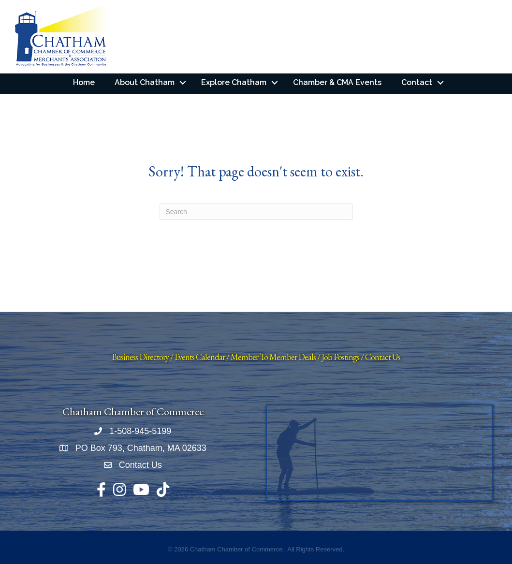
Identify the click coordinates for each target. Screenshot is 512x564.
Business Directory (140, 356)
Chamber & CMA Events (337, 82)
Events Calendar (200, 356)
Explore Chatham (233, 82)
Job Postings (340, 356)
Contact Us (382, 356)
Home (84, 82)
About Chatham (145, 82)
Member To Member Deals (273, 356)
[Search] (256, 211)
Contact (416, 82)
